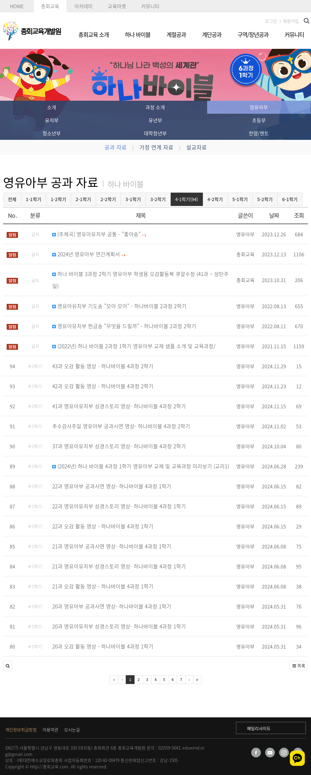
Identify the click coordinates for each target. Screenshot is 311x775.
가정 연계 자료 (156, 147)
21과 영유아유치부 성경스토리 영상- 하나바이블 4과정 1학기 (119, 566)
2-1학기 (83, 199)
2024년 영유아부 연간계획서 (88, 254)
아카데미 (83, 6)
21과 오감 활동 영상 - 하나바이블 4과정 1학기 (102, 586)
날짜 (274, 215)
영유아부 (259, 107)
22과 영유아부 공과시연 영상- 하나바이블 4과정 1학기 (111, 486)
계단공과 (211, 34)
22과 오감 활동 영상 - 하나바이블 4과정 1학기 (102, 526)
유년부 (155, 120)
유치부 (52, 120)
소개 (51, 107)
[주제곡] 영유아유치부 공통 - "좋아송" (99, 234)
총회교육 (50, 6)
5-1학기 (240, 199)
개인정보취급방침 (21, 729)
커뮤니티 (150, 6)
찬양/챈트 (259, 133)
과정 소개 (155, 107)
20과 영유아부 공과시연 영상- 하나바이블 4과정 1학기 (111, 606)
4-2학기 (215, 199)
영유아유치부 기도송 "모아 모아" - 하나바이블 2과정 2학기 (119, 306)
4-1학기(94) (186, 199)
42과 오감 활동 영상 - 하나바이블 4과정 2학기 (102, 386)
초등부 (259, 120)
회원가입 (291, 21)
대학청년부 (155, 133)
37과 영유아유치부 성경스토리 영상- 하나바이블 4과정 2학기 (119, 446)
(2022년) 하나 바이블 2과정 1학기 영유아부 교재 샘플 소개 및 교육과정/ (134, 346)
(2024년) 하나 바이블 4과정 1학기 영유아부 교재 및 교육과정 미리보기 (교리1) (140, 466)
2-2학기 (108, 199)
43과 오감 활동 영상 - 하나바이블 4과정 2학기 (102, 366)
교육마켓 (117, 6)
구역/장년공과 (253, 34)
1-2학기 (58, 199)
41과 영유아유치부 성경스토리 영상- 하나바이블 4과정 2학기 (119, 406)
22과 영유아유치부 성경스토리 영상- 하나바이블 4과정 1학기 (119, 506)
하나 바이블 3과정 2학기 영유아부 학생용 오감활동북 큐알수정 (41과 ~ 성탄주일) (140, 280)
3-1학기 (133, 199)
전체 (12, 199)
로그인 (271, 21)
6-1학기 (290, 199)
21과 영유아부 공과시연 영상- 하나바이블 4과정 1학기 (111, 546)
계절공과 (176, 34)
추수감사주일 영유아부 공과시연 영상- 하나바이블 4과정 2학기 (121, 426)
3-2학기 (158, 199)
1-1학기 (33, 199)
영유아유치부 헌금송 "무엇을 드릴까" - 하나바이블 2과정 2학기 (124, 326)
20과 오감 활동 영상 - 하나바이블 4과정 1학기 (102, 646)
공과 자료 (115, 147)
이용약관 (50, 729)
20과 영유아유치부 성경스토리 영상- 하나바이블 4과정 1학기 (119, 626)
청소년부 (52, 133)
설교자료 (196, 147)
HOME (17, 6)
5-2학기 (265, 199)
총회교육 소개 (93, 34)
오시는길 (72, 729)
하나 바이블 (137, 34)
